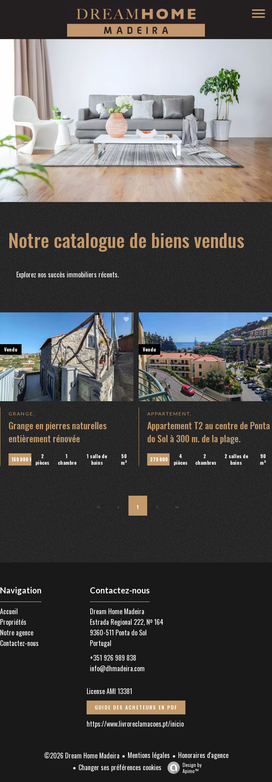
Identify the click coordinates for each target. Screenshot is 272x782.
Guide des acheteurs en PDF (136, 707)
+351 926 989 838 (113, 658)
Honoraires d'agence (203, 755)
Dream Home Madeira (117, 611)
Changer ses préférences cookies (119, 767)
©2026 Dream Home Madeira (82, 755)
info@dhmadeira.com (117, 668)
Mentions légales (149, 755)
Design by (182, 767)
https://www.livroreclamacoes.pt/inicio (135, 724)
